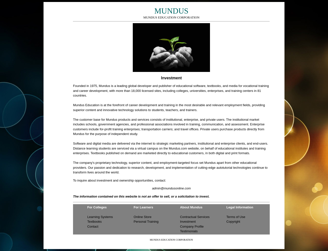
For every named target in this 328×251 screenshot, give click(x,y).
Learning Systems (100, 217)
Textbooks (94, 221)
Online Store (142, 217)
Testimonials (189, 231)
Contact (92, 226)
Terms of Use (235, 217)
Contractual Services (194, 217)
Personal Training (146, 221)
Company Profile (192, 226)
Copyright (233, 221)
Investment (188, 221)
